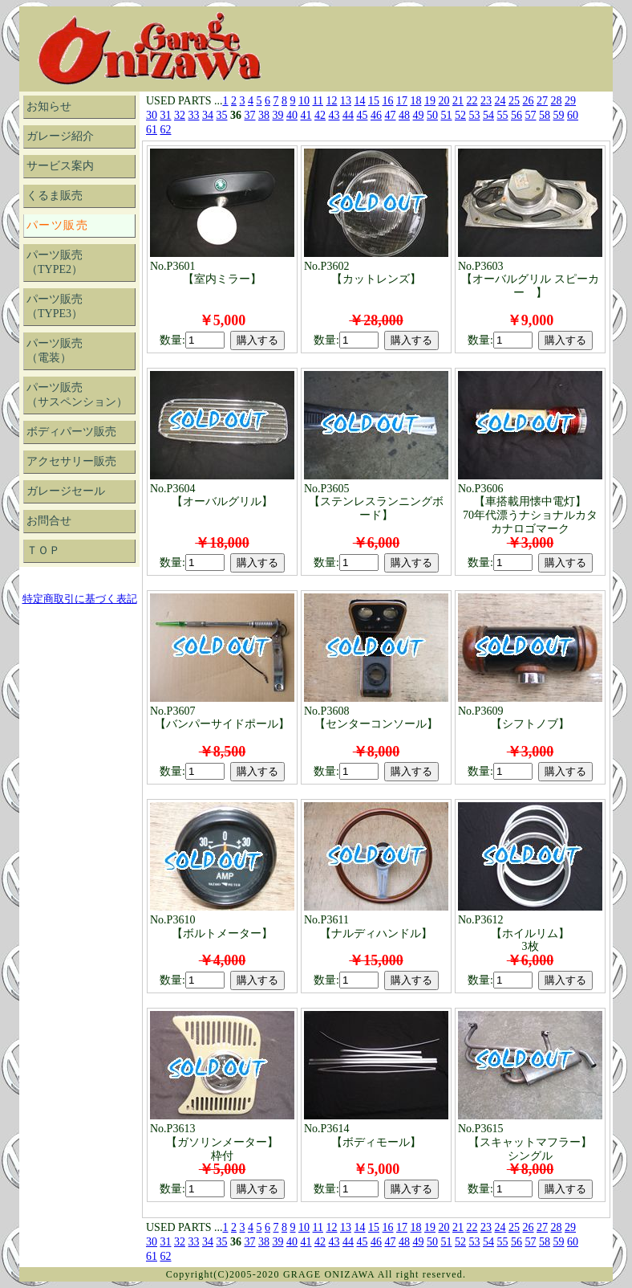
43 (334, 115)
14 (360, 101)
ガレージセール (65, 491)
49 (418, 115)
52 (460, 115)
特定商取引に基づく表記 (79, 599)
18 (416, 101)
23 (486, 101)
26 (528, 101)
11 (318, 101)
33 (194, 115)
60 (572, 115)
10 (304, 101)
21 (458, 101)
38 (263, 115)
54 (488, 115)
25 (514, 101)
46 (376, 115)
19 (430, 101)
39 (278, 115)
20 (444, 101)
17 (401, 101)
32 (179, 115)
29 (570, 101)
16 (388, 101)
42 (320, 115)
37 (250, 115)
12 (332, 101)
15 (373, 101)
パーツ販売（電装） (54, 350)
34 (207, 115)
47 (390, 115)
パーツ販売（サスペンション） (77, 394)
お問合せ (48, 521)
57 (531, 115)
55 (502, 115)
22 (472, 101)
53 (474, 115)
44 (348, 115)
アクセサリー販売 (71, 461)
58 (544, 115)
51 (446, 115)
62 (166, 130)
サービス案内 (60, 166)
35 (222, 115)
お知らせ (48, 106)
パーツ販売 (57, 225)
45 (362, 115)
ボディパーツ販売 (71, 432)
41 (306, 115)
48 (404, 115)
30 (151, 115)
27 (542, 101)
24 (500, 101)
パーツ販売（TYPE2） (54, 262)
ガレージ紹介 (60, 136)
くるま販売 (54, 196)
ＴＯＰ (43, 550)
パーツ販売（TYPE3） (54, 306)
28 (556, 101)
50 (432, 115)
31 (166, 115)
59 (559, 115)
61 (151, 130)
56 (516, 115)
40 (292, 115)
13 (345, 101)
